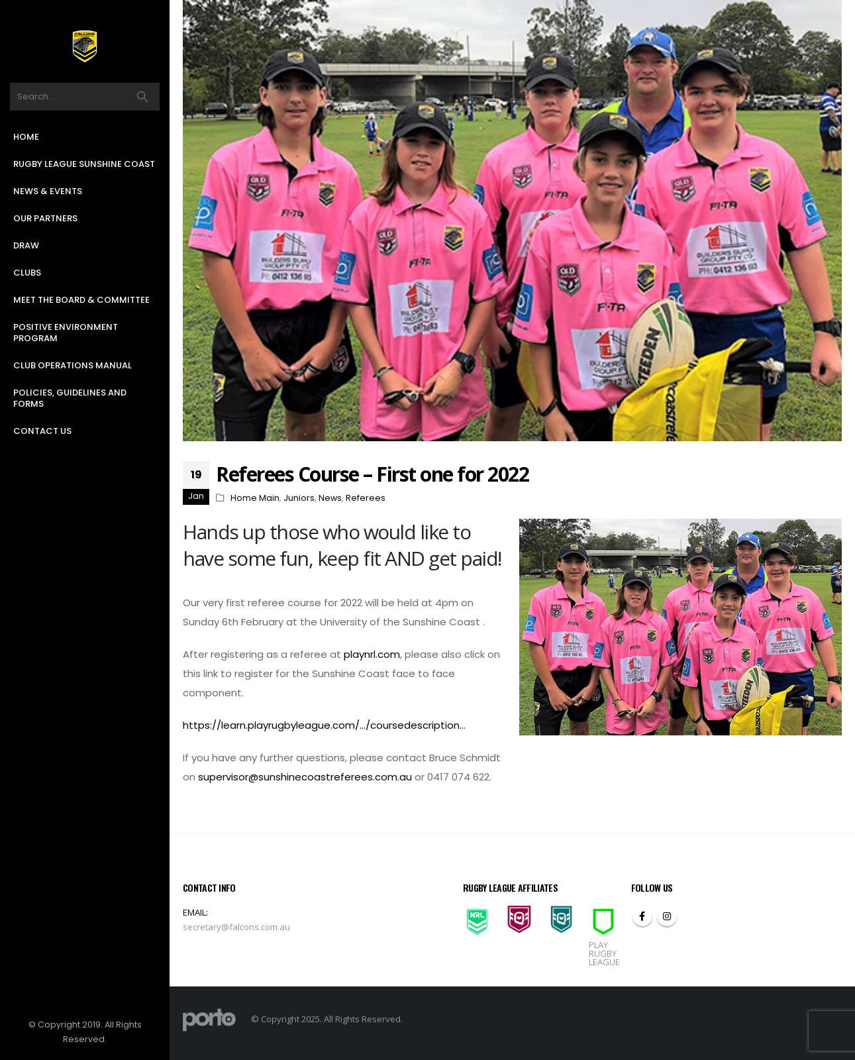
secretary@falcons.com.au (236, 927)
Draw (26, 245)
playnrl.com (372, 654)
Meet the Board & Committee (81, 299)
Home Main (254, 498)
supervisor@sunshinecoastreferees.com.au (305, 777)
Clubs (27, 272)
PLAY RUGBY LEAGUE (604, 953)
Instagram (667, 916)
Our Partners (45, 218)
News (330, 498)
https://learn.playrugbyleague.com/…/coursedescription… (324, 725)
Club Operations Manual (72, 365)
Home (26, 137)
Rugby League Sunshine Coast (84, 164)
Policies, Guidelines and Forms (69, 398)
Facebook (642, 916)
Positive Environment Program (65, 332)
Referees (365, 498)
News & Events (47, 191)
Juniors (299, 498)
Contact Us (42, 431)
